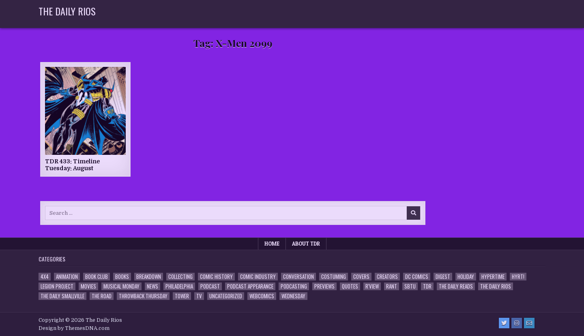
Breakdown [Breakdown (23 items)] (148, 276)
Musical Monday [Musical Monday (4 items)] (121, 286)
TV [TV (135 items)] (199, 296)
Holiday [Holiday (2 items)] (465, 276)
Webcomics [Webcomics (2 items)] (261, 296)
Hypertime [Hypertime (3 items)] (493, 276)
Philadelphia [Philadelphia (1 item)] (179, 286)
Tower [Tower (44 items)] (182, 296)
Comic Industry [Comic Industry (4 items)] (258, 276)
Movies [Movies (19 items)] (88, 286)
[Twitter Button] (504, 323)
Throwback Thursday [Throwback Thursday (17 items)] (143, 296)
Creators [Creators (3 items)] (387, 276)
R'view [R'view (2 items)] (372, 286)
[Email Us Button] (529, 323)
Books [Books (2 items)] (122, 276)
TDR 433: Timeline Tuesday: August (72, 164)
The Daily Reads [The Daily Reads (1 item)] (456, 286)
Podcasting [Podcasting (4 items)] (294, 286)
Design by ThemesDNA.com (74, 328)
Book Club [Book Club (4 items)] (96, 276)
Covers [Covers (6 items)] (361, 276)
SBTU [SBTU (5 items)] (410, 286)
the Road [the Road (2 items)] (102, 296)
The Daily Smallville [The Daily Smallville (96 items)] (62, 296)
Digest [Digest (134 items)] (443, 276)
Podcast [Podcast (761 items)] (210, 286)
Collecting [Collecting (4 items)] (180, 276)
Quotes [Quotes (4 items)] (350, 286)
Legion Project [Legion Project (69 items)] (57, 286)
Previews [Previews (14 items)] (324, 286)
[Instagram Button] (516, 323)
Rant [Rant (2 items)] (391, 286)
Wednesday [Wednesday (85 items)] (293, 296)
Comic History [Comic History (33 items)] (216, 276)
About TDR (306, 243)
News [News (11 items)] (152, 286)
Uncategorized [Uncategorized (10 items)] (225, 296)
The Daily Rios (67, 11)
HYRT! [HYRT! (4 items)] (518, 276)
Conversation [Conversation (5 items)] (298, 276)
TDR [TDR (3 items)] (427, 286)
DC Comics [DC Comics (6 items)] (416, 276)
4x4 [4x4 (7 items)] (45, 276)
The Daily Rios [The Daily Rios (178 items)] (495, 286)
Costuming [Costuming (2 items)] (333, 276)
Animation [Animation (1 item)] (67, 276)
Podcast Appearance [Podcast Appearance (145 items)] (250, 286)
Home (271, 243)
